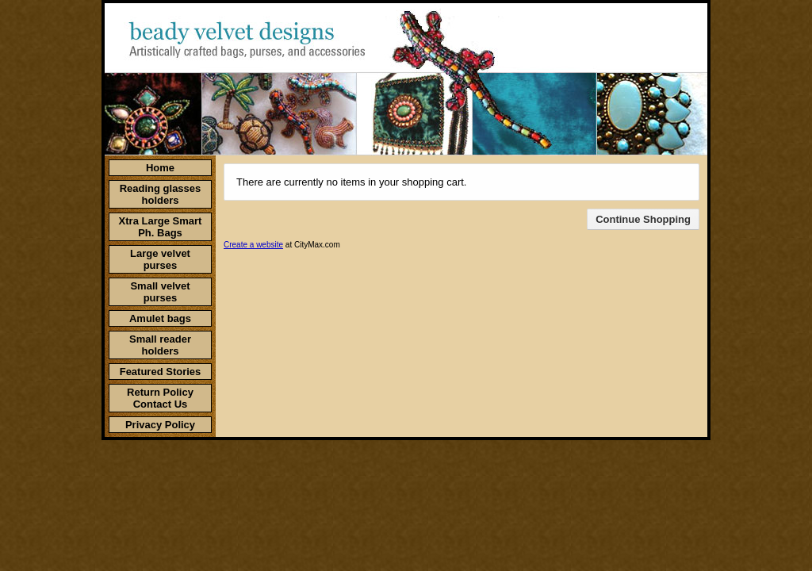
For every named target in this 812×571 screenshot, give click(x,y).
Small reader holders (160, 345)
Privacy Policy (160, 425)
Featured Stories (160, 371)
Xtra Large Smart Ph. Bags (160, 227)
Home (160, 168)
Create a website (253, 244)
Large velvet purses (160, 259)
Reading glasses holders (160, 194)
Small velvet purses (160, 292)
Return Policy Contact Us (160, 398)
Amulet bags (160, 318)
